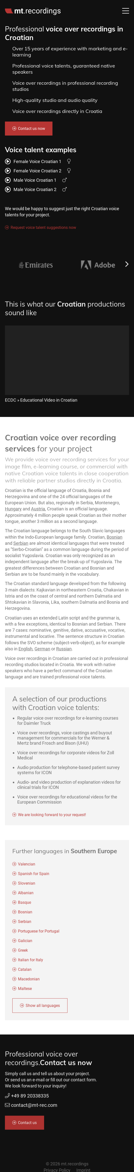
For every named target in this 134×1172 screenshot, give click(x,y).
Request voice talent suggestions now (43, 227)
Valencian (26, 866)
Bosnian (114, 539)
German (42, 651)
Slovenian (26, 885)
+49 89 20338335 (27, 1099)
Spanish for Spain (33, 876)
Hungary (13, 511)
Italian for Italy (30, 962)
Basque (24, 905)
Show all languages (43, 1008)
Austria (38, 511)
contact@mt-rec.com (34, 1108)
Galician (25, 943)
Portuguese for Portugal (38, 933)
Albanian (26, 895)
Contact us (27, 1125)
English (25, 651)
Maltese (25, 991)
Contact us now (31, 128)
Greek (23, 953)
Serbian (20, 546)
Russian (64, 651)
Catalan (25, 972)
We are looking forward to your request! (52, 817)
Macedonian (29, 981)
